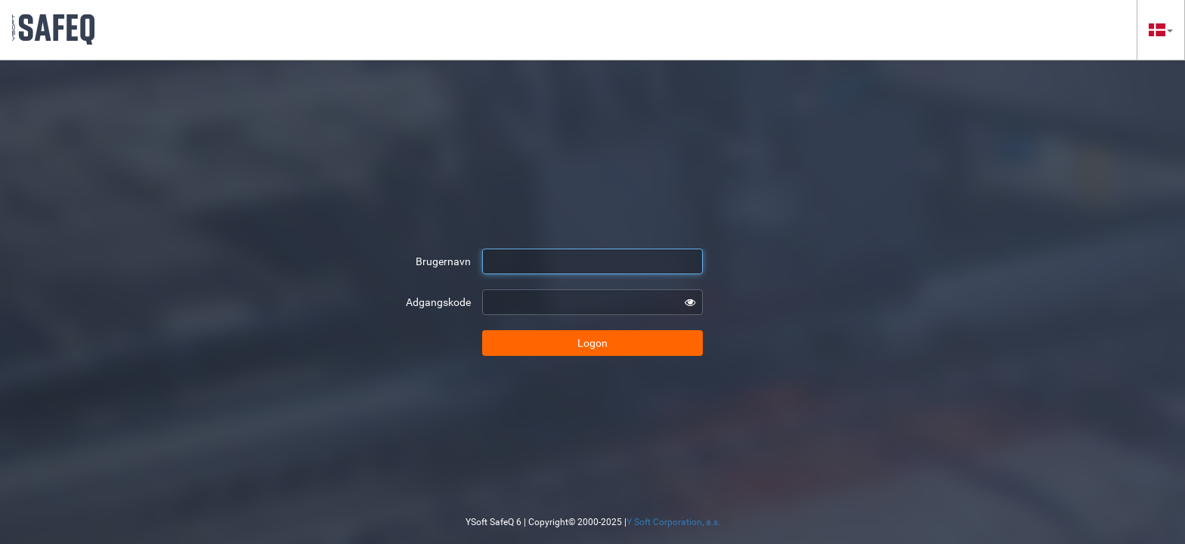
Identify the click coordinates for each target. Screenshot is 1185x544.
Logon (592, 343)
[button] (1160, 30)
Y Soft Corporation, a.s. (673, 522)
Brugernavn (443, 261)
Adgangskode (438, 302)
